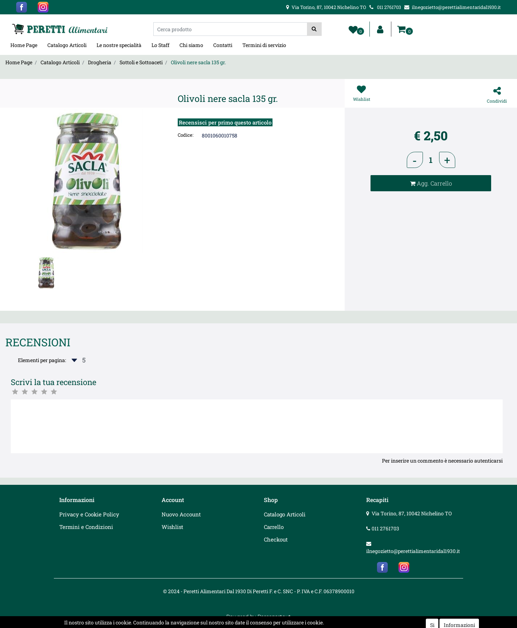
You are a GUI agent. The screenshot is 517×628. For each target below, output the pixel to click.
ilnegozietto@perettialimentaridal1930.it (413, 551)
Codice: (186, 135)
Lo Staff (160, 45)
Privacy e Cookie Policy (89, 514)
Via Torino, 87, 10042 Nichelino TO (412, 513)
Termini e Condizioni (86, 526)
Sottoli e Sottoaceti (141, 62)
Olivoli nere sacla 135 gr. (198, 62)
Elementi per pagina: (42, 360)
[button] (314, 29)
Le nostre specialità (119, 45)
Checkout (276, 539)
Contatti (222, 45)
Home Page (23, 45)
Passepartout (274, 616)
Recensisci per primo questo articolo (225, 122)
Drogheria (99, 62)
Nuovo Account (181, 514)
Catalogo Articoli (67, 45)
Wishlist (172, 526)
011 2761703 (385, 528)
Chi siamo (191, 45)
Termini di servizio (264, 45)
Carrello (274, 526)
